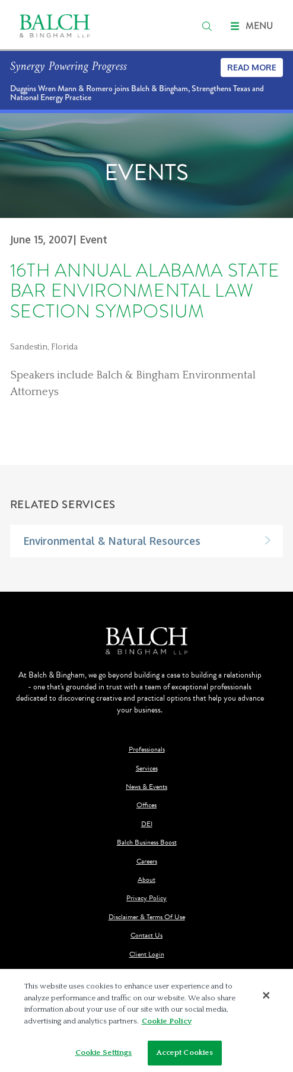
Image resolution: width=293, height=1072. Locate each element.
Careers (146, 861)
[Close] (266, 997)
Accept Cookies (185, 1055)
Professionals (147, 749)
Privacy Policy (146, 898)
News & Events (146, 787)
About (146, 880)
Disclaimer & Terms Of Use (147, 917)
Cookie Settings (103, 1055)
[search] (207, 26)
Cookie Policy (167, 1023)
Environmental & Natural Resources (112, 540)
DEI (146, 824)
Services (147, 768)
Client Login (146, 954)
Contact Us (146, 935)
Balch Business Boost (147, 842)
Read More (251, 67)
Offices (146, 805)
